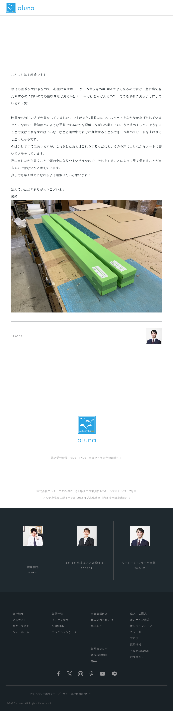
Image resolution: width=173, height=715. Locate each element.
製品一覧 (57, 616)
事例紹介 (96, 629)
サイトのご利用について (77, 696)
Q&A (94, 664)
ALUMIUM (58, 629)
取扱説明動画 (99, 658)
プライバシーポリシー (43, 696)
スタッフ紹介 (21, 629)
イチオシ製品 (60, 623)
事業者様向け (99, 616)
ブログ (134, 641)
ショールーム (21, 635)
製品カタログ (99, 651)
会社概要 (18, 616)
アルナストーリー (24, 623)
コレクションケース (64, 635)
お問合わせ (137, 660)
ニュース (135, 635)
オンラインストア (141, 629)
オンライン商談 (140, 622)
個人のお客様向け (102, 623)
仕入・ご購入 (138, 616)
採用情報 (135, 647)
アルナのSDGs (139, 653)
